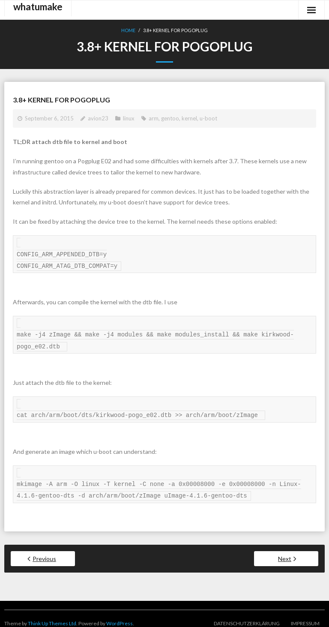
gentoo (170, 118)
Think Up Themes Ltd (52, 614)
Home (128, 30)
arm (154, 118)
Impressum (305, 614)
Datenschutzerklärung (247, 614)
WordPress (119, 614)
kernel (189, 118)
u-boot (208, 118)
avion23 (98, 118)
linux (129, 118)
